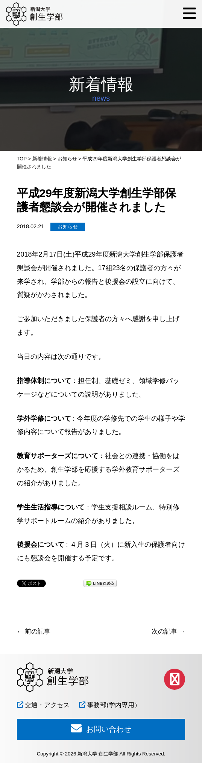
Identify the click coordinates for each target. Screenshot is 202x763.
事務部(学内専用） (109, 705)
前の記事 (33, 631)
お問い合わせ (101, 728)
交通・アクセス (43, 705)
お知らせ (68, 226)
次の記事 (168, 631)
